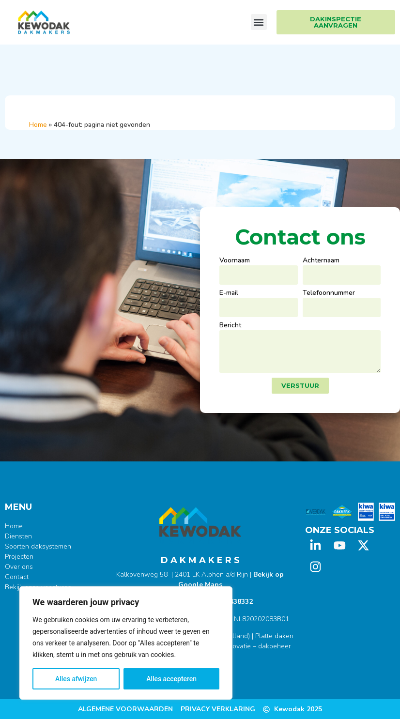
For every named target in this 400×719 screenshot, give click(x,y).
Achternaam (321, 261)
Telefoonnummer (329, 293)
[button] (259, 22)
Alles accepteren (171, 679)
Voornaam (234, 261)
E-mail (228, 293)
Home (38, 124)
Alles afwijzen (76, 679)
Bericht (230, 326)
